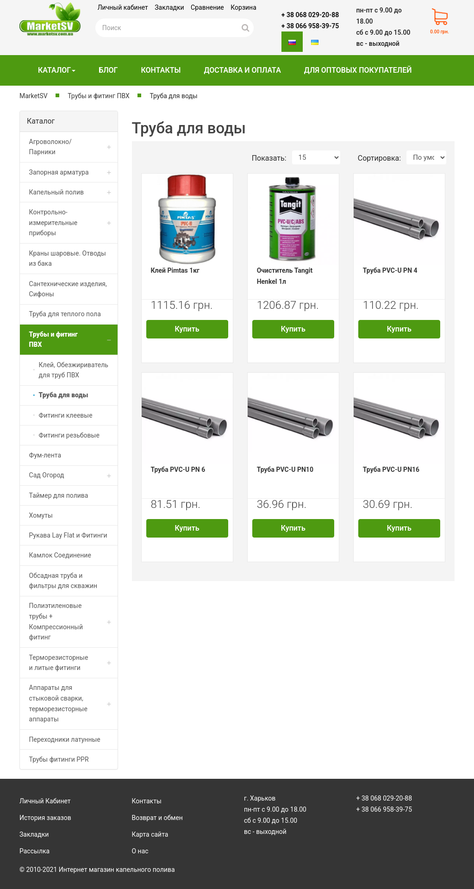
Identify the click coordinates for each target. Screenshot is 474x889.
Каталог (56, 70)
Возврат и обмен (157, 817)
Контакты (161, 70)
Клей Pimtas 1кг (175, 270)
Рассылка (34, 851)
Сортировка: (379, 158)
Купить (187, 329)
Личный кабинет (123, 7)
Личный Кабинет (45, 801)
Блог (108, 70)
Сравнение (207, 7)
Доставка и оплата (242, 70)
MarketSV (33, 96)
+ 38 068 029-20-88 (310, 15)
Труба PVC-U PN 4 (390, 270)
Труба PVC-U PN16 (391, 469)
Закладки (169, 7)
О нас (140, 851)
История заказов (45, 817)
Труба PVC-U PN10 (285, 469)
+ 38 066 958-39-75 (310, 26)
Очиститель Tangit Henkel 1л (285, 276)
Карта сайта (150, 834)
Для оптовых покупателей (358, 70)
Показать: (269, 158)
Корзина (243, 7)
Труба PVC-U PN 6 (178, 469)
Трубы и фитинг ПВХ (99, 96)
